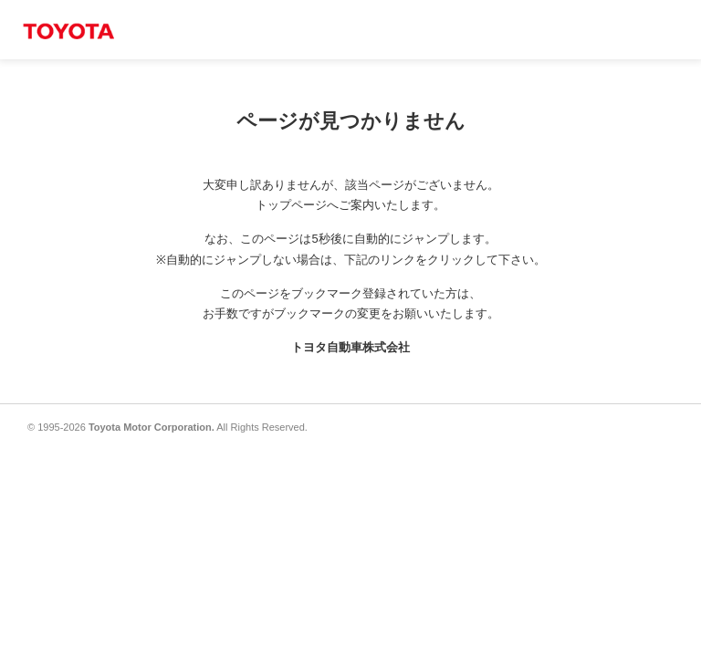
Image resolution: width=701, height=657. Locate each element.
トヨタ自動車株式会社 (350, 347)
